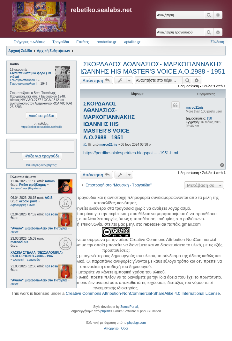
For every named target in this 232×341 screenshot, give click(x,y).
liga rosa (51, 214)
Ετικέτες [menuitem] (82, 42)
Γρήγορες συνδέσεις (29, 42)
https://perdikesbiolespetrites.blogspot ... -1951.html (130, 152)
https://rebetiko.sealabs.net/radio (41, 126)
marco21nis (19, 242)
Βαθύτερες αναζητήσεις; (41, 165)
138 (209, 118)
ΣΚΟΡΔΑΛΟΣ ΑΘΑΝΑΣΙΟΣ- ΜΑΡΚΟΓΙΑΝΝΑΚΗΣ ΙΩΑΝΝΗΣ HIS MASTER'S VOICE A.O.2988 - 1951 (152, 68)
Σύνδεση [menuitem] (217, 42)
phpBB (105, 311)
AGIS (48, 198)
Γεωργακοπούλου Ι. (24, 80)
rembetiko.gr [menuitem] (106, 42)
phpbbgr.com (136, 322)
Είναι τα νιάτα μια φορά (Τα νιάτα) (30, 74)
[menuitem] (111, 328)
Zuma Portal (129, 306)
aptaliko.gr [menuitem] (132, 42)
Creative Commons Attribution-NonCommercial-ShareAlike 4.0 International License (143, 293)
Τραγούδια (60, 42)
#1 (85, 144)
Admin (50, 181)
